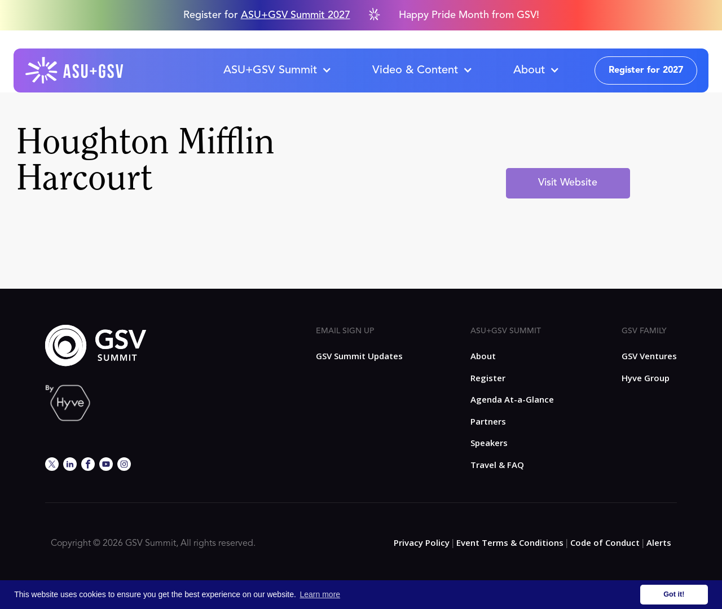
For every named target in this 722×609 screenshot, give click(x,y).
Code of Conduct (605, 542)
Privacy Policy (422, 542)
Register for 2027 (646, 70)
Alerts (658, 542)
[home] (75, 70)
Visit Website (567, 183)
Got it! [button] (673, 594)
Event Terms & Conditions (509, 542)
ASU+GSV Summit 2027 (295, 15)
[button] (277, 70)
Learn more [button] (320, 594)
